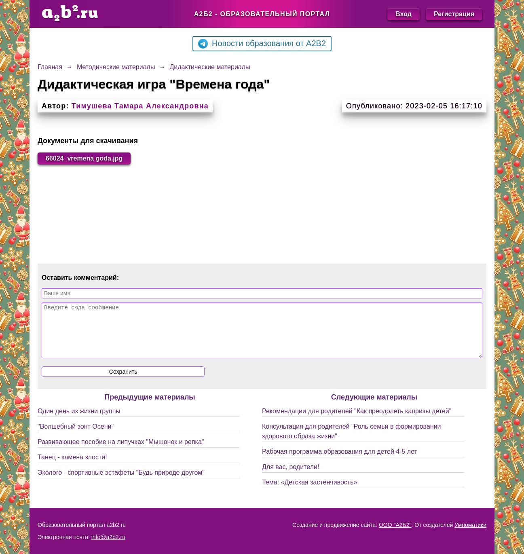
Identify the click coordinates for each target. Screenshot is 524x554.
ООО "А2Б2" (395, 525)
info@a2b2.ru (108, 537)
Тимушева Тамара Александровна (140, 106)
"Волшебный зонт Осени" (76, 436)
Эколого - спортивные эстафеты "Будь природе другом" (121, 482)
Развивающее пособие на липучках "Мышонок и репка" (121, 451)
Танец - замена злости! (72, 466)
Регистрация (454, 14)
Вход (403, 14)
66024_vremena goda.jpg (84, 158)
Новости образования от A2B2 (262, 44)
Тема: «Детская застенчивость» (309, 491)
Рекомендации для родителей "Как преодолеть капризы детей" (356, 420)
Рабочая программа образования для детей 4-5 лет (339, 461)
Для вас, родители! (290, 476)
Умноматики (470, 525)
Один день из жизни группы (79, 420)
